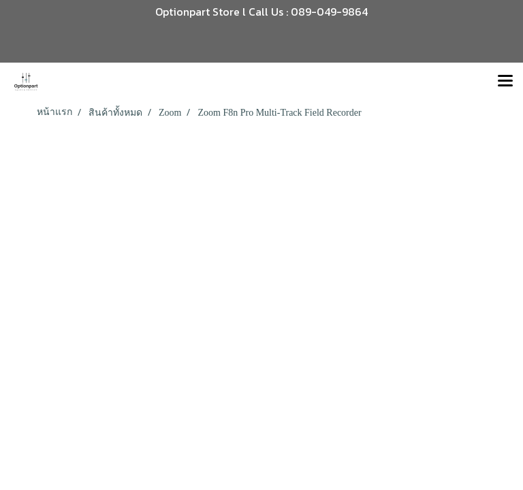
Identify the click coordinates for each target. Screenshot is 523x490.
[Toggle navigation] (505, 82)
